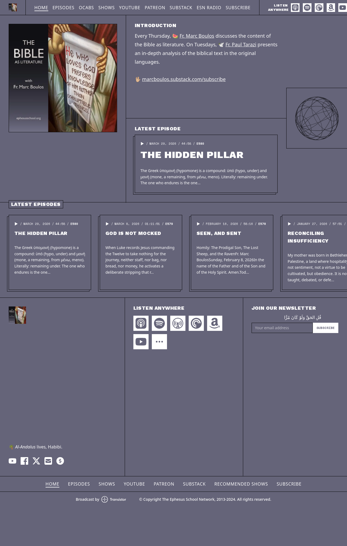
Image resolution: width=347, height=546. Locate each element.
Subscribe (238, 8)
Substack (181, 8)
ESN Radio (209, 8)
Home (41, 8)
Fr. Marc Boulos (196, 36)
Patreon (155, 8)
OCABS (86, 8)
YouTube (129, 8)
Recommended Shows (241, 484)
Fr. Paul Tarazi (241, 44)
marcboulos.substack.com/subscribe (184, 79)
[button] (142, 144)
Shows (106, 8)
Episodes (64, 8)
